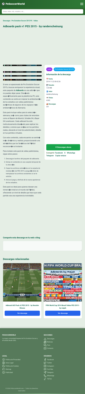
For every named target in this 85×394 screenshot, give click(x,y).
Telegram (50, 156)
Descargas (6, 21)
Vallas (36, 21)
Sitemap (6, 369)
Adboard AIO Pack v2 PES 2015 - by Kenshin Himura (22, 306)
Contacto (48, 348)
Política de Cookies (10, 366)
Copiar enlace (60, 156)
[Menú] (81, 4)
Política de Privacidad (11, 359)
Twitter (48, 362)
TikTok (48, 379)
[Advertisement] (42, 46)
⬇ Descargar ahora (63, 147)
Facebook (59, 153)
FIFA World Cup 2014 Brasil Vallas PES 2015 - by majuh (63, 306)
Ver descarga (22, 313)
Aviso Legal (8, 362)
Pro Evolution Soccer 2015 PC (22, 21)
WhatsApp (71, 153)
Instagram (49, 366)
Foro (47, 345)
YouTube (48, 369)
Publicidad (7, 372)
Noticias (48, 342)
